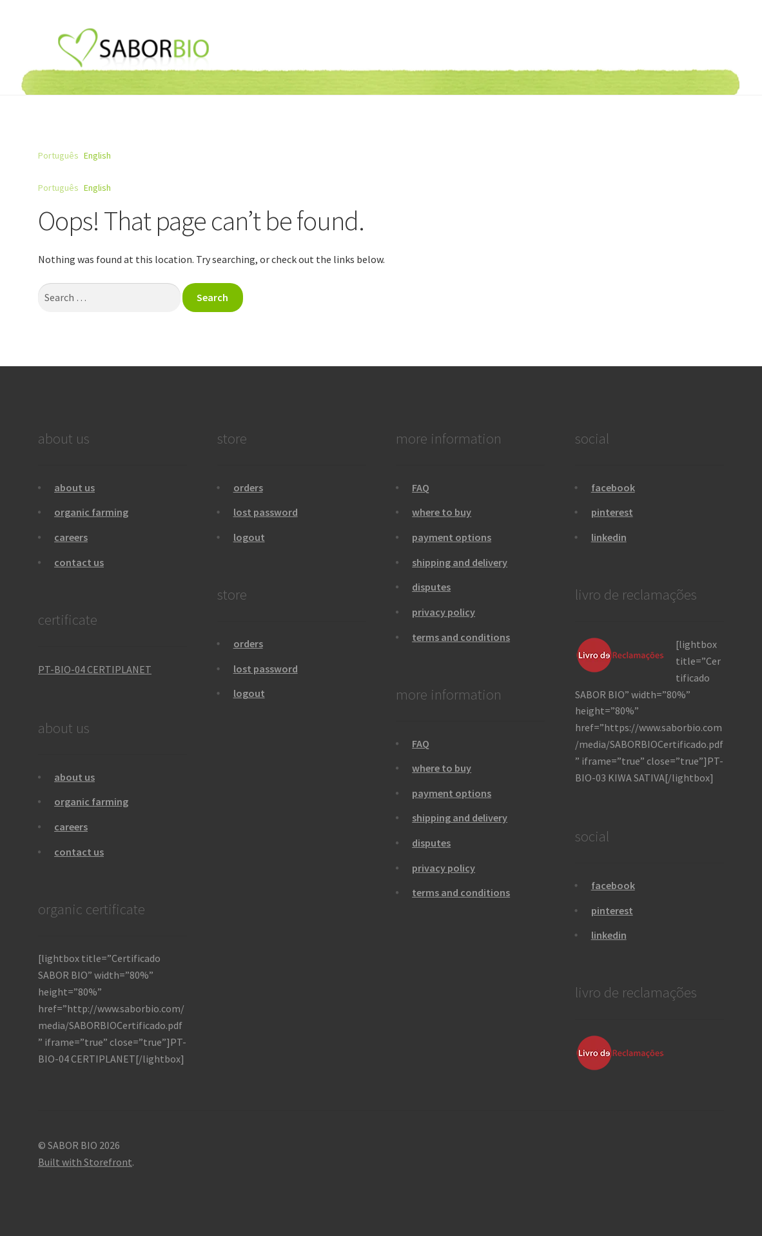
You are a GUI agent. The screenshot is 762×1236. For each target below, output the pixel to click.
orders (248, 487)
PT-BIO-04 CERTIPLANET (94, 669)
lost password (265, 511)
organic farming (91, 511)
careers (71, 537)
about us (74, 487)
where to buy (441, 511)
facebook (613, 487)
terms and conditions (461, 637)
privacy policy (443, 611)
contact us (79, 562)
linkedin (609, 537)
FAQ (420, 487)
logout (249, 537)
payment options (451, 537)
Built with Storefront (85, 1161)
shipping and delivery (459, 562)
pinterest (612, 511)
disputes (431, 586)
